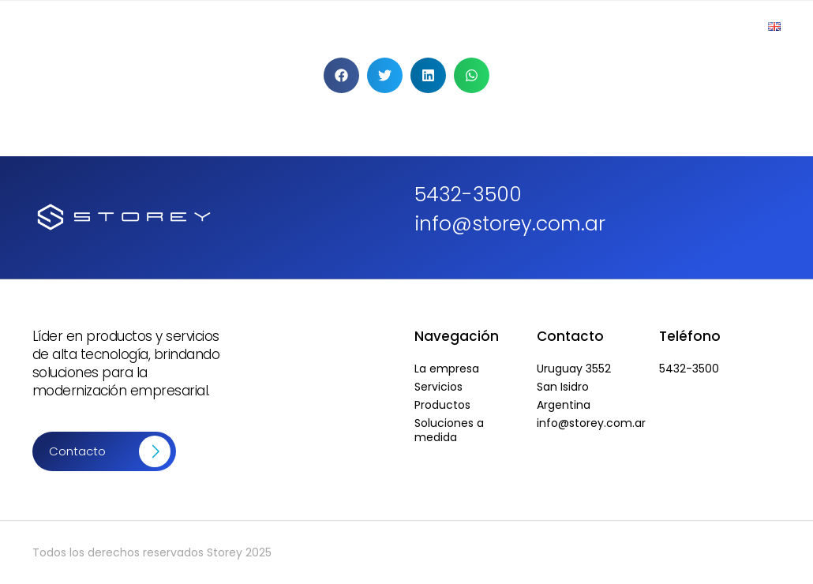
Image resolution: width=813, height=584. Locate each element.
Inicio (245, 26)
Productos (399, 26)
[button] (341, 75)
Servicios (483, 26)
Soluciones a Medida (594, 26)
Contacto (709, 26)
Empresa (315, 26)
